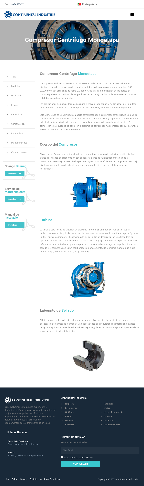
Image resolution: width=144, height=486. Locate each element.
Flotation (11, 452)
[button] (132, 14)
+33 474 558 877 (16, 4)
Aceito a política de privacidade (77, 457)
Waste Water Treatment (18, 441)
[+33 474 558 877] (6, 4)
